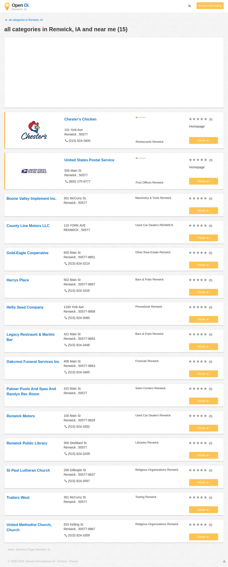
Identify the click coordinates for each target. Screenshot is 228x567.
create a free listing (210, 5)
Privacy (73, 561)
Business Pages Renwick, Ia (33, 549)
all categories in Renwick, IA (23, 20)
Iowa (10, 549)
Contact (62, 561)
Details (202, 140)
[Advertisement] (114, 72)
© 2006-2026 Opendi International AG (31, 561)
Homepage (197, 126)
